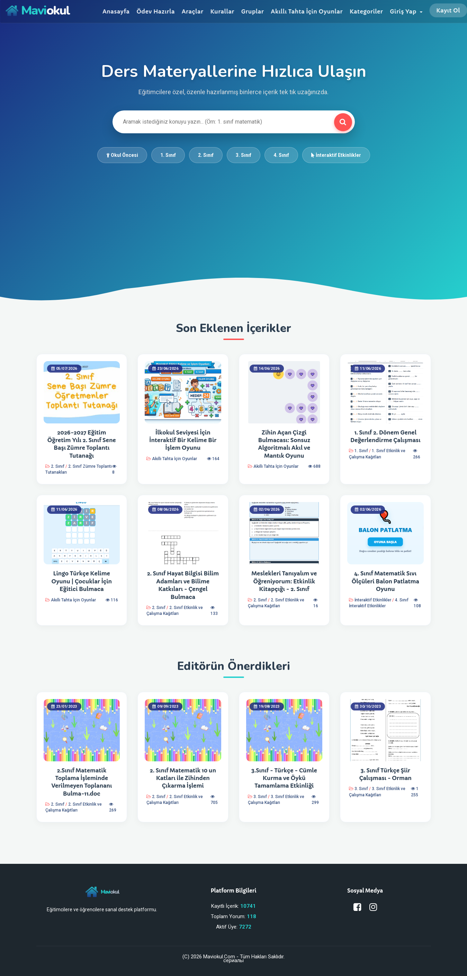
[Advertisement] (233, 215)
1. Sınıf (168, 155)
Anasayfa (115, 11)
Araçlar (193, 11)
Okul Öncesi (122, 155)
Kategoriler (366, 11)
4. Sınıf (281, 155)
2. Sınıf (206, 155)
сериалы (233, 960)
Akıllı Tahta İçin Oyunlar (307, 11)
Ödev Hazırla (155, 11)
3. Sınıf (243, 155)
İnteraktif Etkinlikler (336, 155)
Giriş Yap (406, 11)
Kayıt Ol (448, 10)
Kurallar (222, 11)
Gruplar (252, 11)
